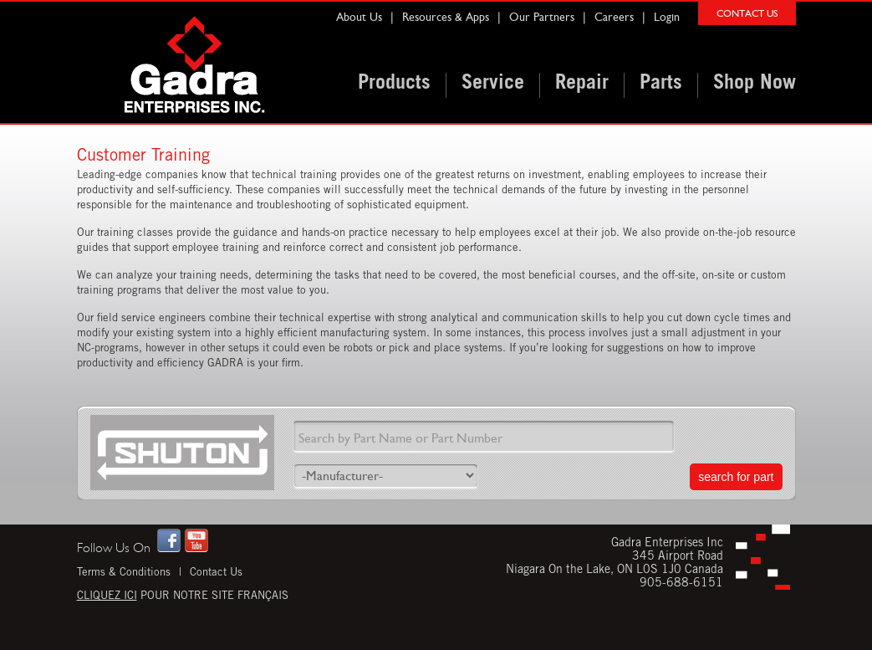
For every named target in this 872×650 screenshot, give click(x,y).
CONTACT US (747, 13)
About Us (359, 17)
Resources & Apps (445, 17)
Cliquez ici (107, 596)
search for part (735, 477)
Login (667, 17)
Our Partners (541, 17)
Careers (614, 17)
